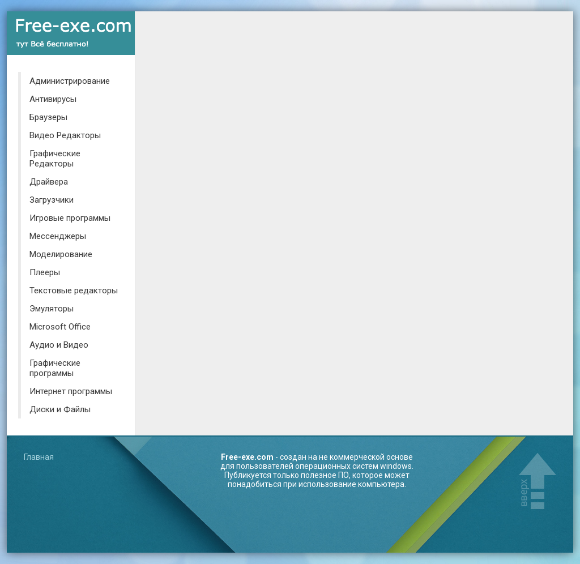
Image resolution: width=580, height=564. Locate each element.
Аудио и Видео (58, 345)
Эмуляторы (51, 309)
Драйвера (48, 182)
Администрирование (69, 81)
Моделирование (60, 254)
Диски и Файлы (60, 409)
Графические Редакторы (54, 158)
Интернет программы (70, 391)
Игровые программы (69, 218)
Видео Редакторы (65, 135)
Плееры (44, 272)
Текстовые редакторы (73, 290)
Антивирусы (52, 99)
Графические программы (54, 368)
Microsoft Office (60, 327)
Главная (39, 457)
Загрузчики (51, 200)
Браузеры (48, 117)
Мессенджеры (57, 236)
